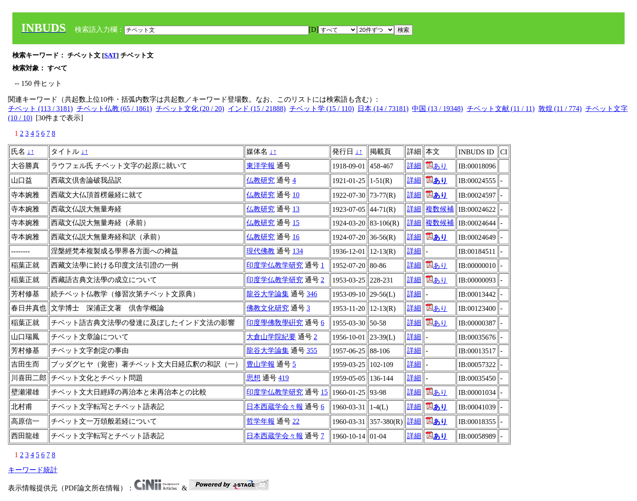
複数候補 (440, 209)
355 (312, 350)
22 (295, 421)
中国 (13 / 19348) (437, 108)
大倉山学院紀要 (271, 336)
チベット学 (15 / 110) (321, 108)
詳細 (414, 165)
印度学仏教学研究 (274, 265)
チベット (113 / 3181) (40, 108)
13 (295, 209)
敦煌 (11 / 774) (560, 108)
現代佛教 (260, 251)
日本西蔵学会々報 (274, 406)
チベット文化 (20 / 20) (190, 108)
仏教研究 (260, 180)
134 (297, 251)
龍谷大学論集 (267, 294)
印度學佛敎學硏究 (274, 322)
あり (436, 166)
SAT (110, 55)
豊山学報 (260, 364)
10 (295, 195)
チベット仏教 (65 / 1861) (114, 108)
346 (312, 294)
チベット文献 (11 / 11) (501, 108)
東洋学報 (260, 165)
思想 (253, 378)
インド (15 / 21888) (257, 108)
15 (295, 222)
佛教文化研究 (267, 308)
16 (295, 237)
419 (283, 378)
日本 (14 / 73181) (382, 108)
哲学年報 (260, 421)
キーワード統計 (33, 470)
